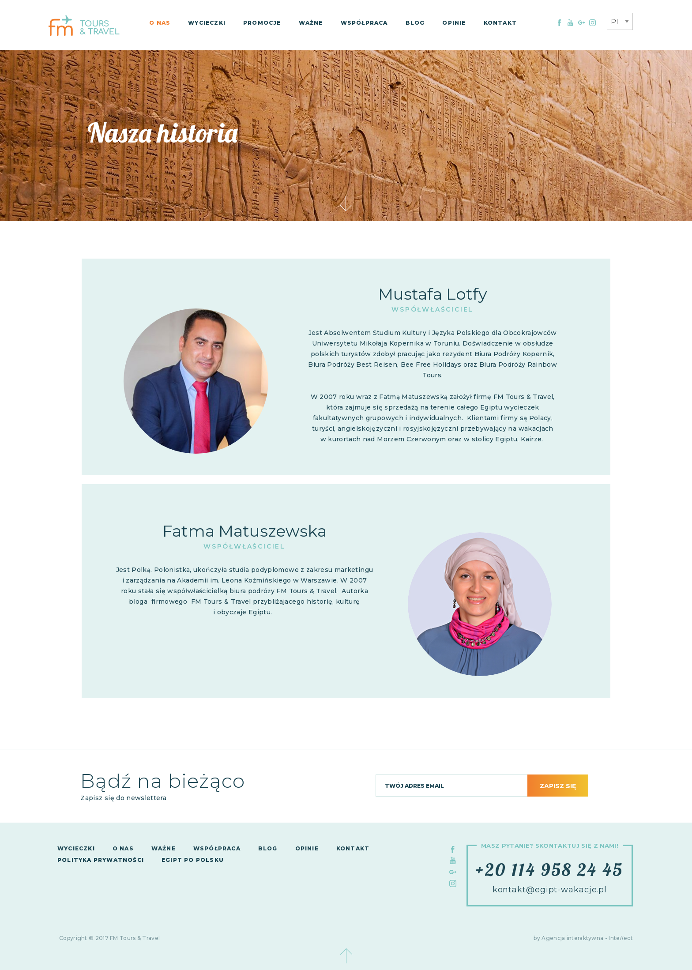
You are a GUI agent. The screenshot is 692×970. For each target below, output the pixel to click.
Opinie (454, 22)
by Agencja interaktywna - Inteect (583, 938)
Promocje (262, 22)
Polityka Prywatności (100, 860)
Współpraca (364, 22)
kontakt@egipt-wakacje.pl (550, 890)
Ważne (311, 22)
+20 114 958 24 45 (549, 869)
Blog (415, 22)
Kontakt (500, 22)
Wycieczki (207, 22)
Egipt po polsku (193, 860)
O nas (159, 22)
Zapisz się (558, 786)
